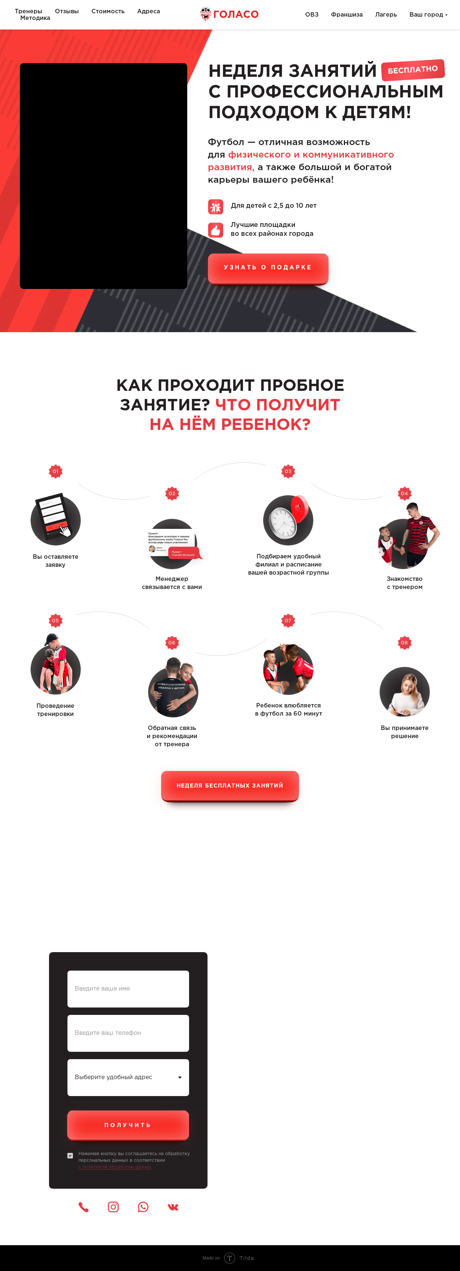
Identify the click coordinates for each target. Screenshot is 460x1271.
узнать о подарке (268, 268)
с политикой (94, 1167)
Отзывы (67, 11)
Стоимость (108, 11)
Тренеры (28, 11)
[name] (128, 989)
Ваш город (426, 15)
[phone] (128, 1033)
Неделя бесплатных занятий (230, 785)
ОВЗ (311, 15)
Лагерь (386, 15)
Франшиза (347, 15)
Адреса (148, 11)
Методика (35, 18)
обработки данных (130, 1167)
